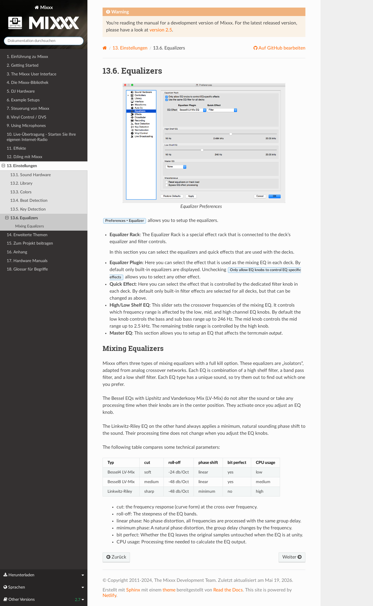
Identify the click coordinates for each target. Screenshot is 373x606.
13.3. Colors (20, 192)
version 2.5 (160, 30)
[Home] (105, 47)
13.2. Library (21, 183)
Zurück (116, 557)
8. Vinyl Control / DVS (26, 117)
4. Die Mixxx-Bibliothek (27, 82)
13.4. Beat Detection (28, 200)
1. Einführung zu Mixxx (27, 56)
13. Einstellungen (19, 166)
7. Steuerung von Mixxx (28, 108)
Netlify (109, 595)
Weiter (292, 557)
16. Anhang (17, 252)
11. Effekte (16, 148)
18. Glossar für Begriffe (27, 269)
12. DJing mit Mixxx (24, 157)
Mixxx (44, 18)
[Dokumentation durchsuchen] (44, 41)
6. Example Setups (23, 100)
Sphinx (133, 590)
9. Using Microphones (26, 125)
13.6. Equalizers (21, 218)
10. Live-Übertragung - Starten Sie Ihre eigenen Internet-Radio (41, 137)
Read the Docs (228, 590)
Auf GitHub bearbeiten (281, 48)
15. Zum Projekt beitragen (30, 243)
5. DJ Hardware (21, 91)
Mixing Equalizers (29, 226)
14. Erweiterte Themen (27, 235)
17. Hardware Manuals (27, 261)
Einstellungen (129, 48)
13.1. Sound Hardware (30, 175)
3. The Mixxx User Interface (31, 74)
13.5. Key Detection (28, 209)
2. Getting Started (22, 65)
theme (169, 590)
